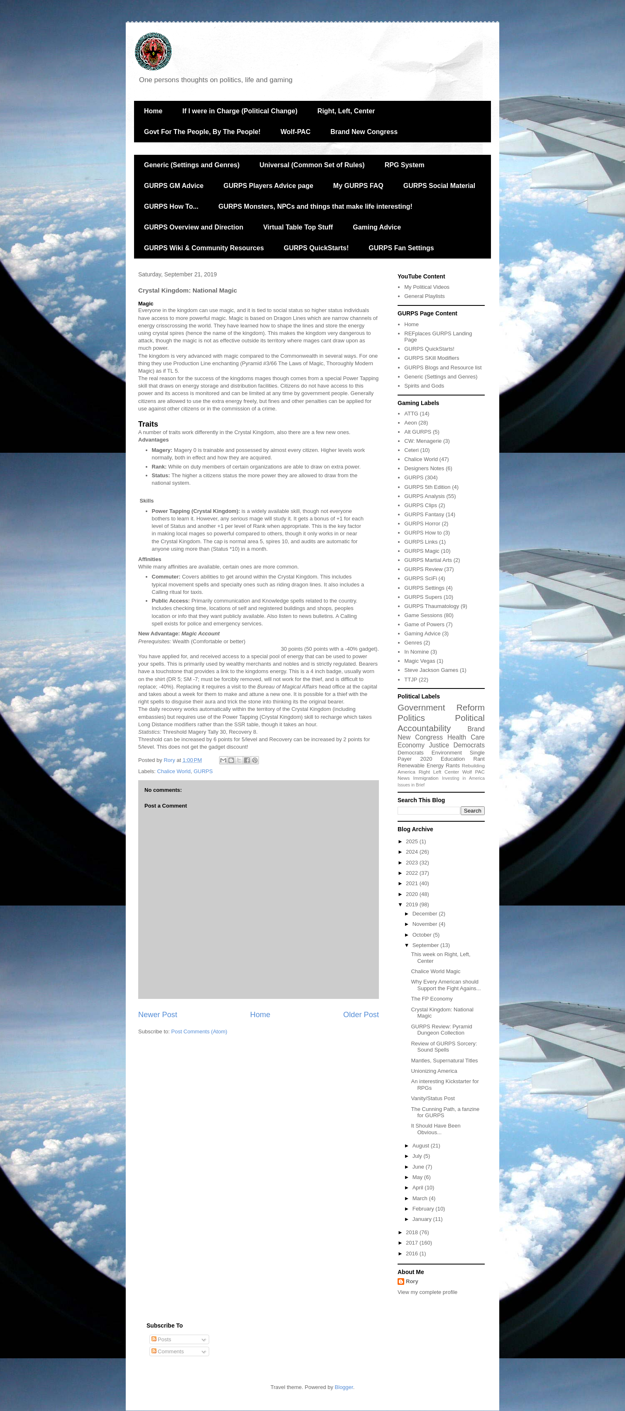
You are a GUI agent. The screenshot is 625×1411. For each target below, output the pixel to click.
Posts (161, 1339)
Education (453, 759)
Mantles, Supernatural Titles (444, 1060)
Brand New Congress (364, 131)
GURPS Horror (422, 523)
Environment (447, 752)
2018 (413, 1232)
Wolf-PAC (295, 131)
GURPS (202, 771)
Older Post (361, 1015)
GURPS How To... (171, 206)
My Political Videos (426, 287)
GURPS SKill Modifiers (431, 358)
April (419, 1187)
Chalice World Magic (435, 971)
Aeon (410, 423)
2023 (413, 862)
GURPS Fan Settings (401, 247)
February (424, 1209)
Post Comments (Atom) (199, 1031)
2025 (413, 841)
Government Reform (441, 707)
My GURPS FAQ (358, 185)
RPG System (405, 164)
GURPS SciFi (420, 578)
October (423, 935)
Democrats (411, 752)
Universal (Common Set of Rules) (311, 164)
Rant (479, 759)
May (418, 1177)
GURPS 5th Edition (427, 487)
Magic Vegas (419, 661)
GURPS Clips (420, 505)
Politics (411, 718)
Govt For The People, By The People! (202, 131)
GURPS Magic (421, 551)
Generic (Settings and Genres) (191, 164)
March (421, 1198)
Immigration (426, 778)
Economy (411, 745)
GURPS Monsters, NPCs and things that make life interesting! (315, 206)
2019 (413, 904)
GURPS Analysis (424, 496)
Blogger (344, 1387)
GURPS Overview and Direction (193, 227)
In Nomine (416, 652)
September (426, 945)
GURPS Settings (424, 588)
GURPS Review (423, 569)
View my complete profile (427, 1292)
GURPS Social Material (439, 185)
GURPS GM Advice (173, 185)
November (426, 924)
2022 (413, 873)
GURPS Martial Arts (428, 560)
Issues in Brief (411, 785)
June (419, 1167)
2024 (413, 852)
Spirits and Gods (424, 386)
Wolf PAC (473, 771)
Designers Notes (424, 468)
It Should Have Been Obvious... (435, 1129)
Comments (167, 1351)
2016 (413, 1253)
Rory (412, 1281)
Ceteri (411, 450)
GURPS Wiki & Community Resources (204, 247)
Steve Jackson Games (431, 670)
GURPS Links (420, 542)
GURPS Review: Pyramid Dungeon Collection (441, 1029)
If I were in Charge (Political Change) (239, 111)
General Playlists (424, 296)
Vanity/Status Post (432, 1098)
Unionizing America (434, 1071)
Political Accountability (441, 723)
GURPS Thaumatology (431, 606)
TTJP (410, 679)
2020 (426, 759)
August (422, 1145)
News (404, 778)
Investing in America (463, 778)
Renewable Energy (421, 765)
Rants (453, 765)
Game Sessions (423, 615)
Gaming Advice (377, 227)
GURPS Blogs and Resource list (442, 367)
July (418, 1156)
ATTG (411, 413)
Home (153, 111)
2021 (413, 883)
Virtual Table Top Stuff (298, 227)
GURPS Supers (423, 597)
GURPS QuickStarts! (316, 247)
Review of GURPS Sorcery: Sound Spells (444, 1046)
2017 (413, 1243)
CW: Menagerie (423, 441)
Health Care (466, 737)
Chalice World (174, 771)
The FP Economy (431, 999)
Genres (413, 643)
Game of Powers (424, 624)
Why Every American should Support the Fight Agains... (446, 985)
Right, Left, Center (346, 111)
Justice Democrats (457, 745)
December (426, 914)
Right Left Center (439, 771)
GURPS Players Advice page (268, 185)
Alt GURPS (417, 432)
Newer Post (157, 1015)
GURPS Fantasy (424, 514)
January (423, 1219)
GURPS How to (423, 533)
